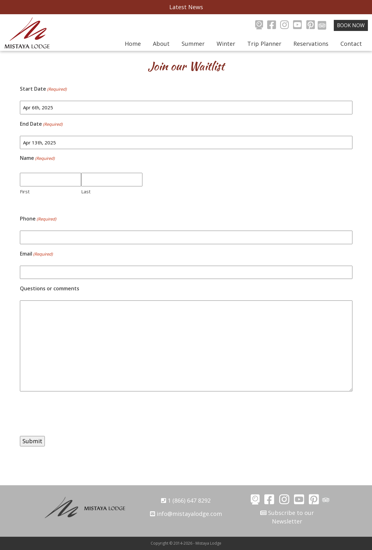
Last (86, 191)
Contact (351, 43)
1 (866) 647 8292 (186, 500)
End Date (41, 124)
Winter (226, 43)
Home (133, 43)
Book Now (351, 25)
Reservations (310, 43)
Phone (38, 218)
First (25, 191)
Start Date (43, 89)
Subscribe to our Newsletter (287, 517)
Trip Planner (264, 43)
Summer (193, 43)
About (161, 43)
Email (36, 253)
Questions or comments (49, 288)
